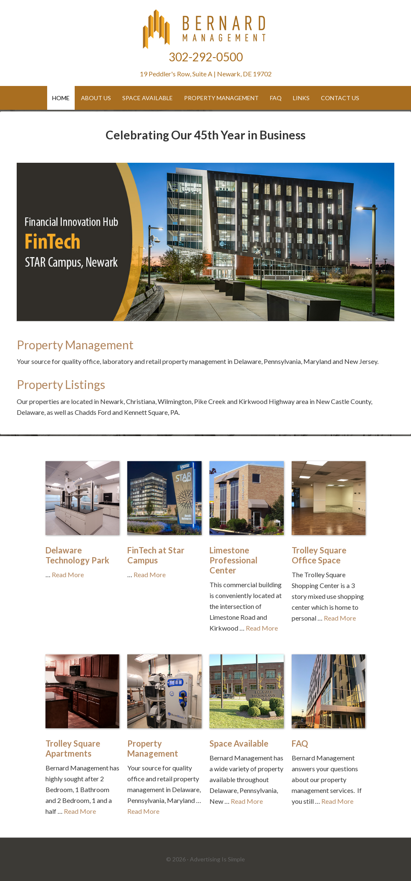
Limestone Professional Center (233, 560)
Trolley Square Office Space (319, 555)
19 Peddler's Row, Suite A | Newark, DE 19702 (206, 74)
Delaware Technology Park (77, 555)
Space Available (238, 743)
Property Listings (61, 384)
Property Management (75, 345)
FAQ (300, 743)
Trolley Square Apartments (72, 748)
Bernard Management (205, 29)
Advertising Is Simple (217, 859)
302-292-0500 (206, 57)
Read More (68, 574)
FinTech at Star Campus (155, 555)
